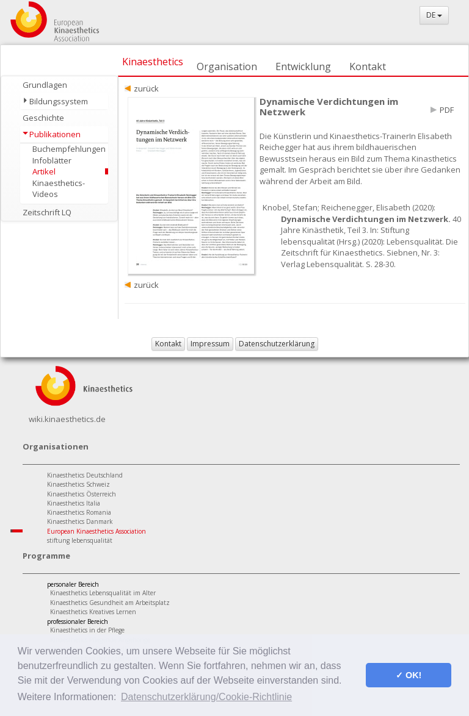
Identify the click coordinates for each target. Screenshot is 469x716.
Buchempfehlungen (69, 148)
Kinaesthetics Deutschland (85, 475)
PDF (447, 109)
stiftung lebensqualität (79, 540)
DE (434, 15)
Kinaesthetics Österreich (81, 494)
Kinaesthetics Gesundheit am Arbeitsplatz (110, 602)
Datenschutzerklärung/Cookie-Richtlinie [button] (206, 697)
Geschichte (43, 117)
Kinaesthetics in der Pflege (87, 630)
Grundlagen (45, 84)
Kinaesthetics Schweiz (78, 484)
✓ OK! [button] (408, 675)
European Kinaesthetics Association (96, 531)
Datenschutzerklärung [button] (276, 343)
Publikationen (55, 134)
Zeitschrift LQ (47, 212)
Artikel (44, 171)
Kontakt (367, 66)
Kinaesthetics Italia (73, 503)
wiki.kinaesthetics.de (67, 418)
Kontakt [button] (168, 343)
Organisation (227, 66)
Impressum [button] (210, 343)
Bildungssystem (58, 101)
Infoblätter (51, 160)
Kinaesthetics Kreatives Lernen (93, 611)
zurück (146, 88)
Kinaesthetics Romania (79, 512)
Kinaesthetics (152, 61)
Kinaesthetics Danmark (80, 521)
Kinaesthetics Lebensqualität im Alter (103, 593)
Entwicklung (303, 66)
